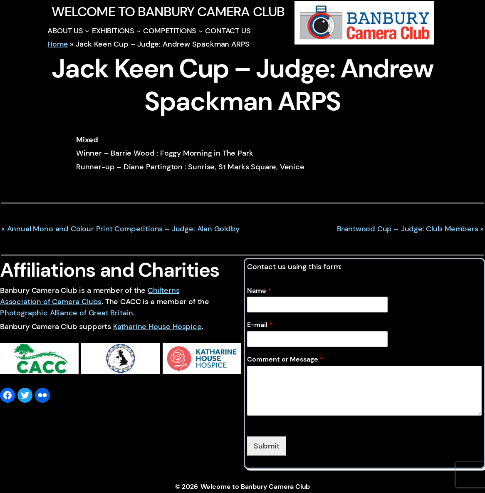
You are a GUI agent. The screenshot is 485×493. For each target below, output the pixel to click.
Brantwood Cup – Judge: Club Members (407, 229)
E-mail (259, 325)
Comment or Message (285, 359)
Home (57, 44)
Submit (267, 446)
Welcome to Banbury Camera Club (168, 11)
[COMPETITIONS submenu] (200, 31)
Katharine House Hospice (157, 327)
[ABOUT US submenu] (87, 31)
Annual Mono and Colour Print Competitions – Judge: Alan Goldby (123, 229)
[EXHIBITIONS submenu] (138, 31)
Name (259, 291)
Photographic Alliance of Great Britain (66, 313)
